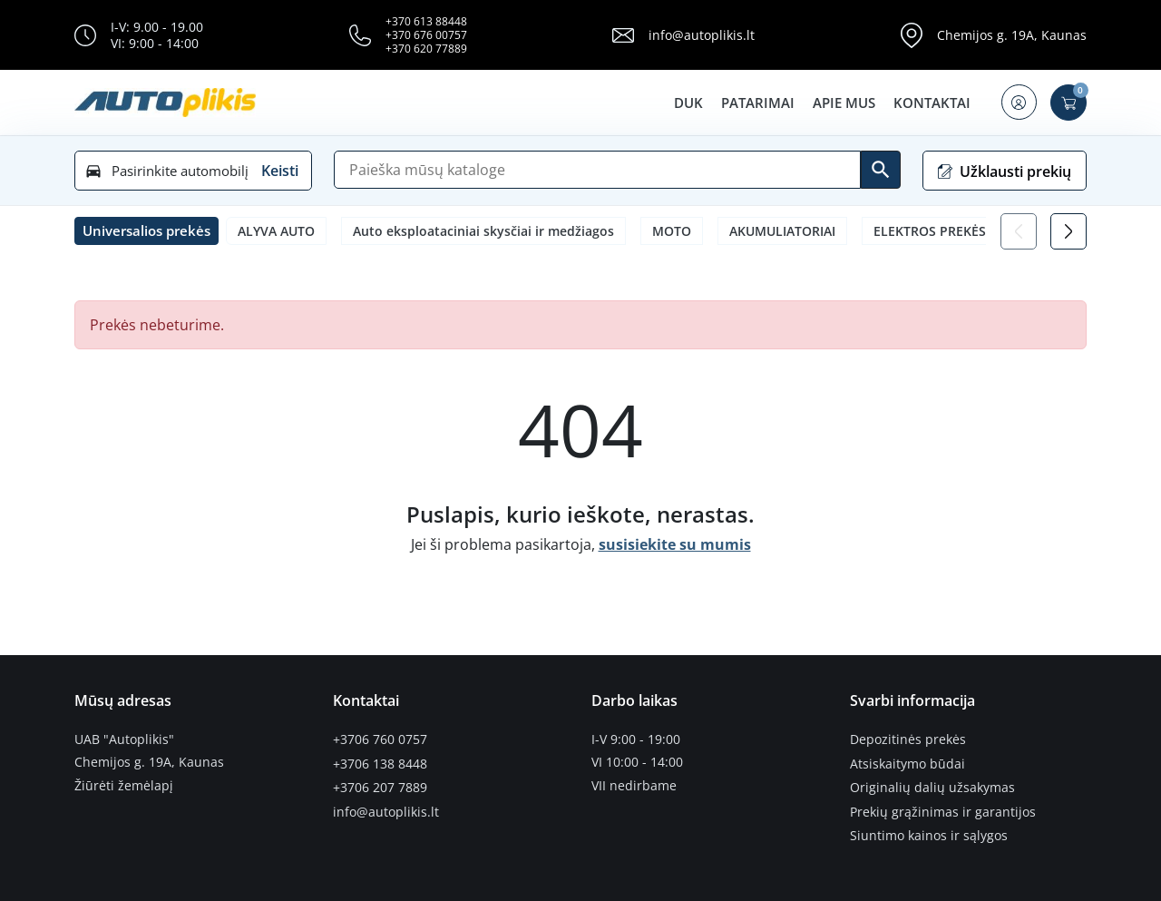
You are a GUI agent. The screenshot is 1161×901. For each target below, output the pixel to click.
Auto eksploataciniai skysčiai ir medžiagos (483, 231)
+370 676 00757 (426, 35)
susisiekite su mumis (675, 544)
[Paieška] (597, 170)
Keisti (279, 171)
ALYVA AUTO (276, 231)
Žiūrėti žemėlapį (123, 786)
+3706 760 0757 (380, 739)
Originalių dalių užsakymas (932, 786)
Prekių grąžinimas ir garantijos (943, 808)
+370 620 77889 (426, 48)
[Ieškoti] (881, 170)
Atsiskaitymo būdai (907, 762)
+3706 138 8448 (380, 762)
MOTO (671, 231)
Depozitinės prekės (908, 739)
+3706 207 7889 (380, 786)
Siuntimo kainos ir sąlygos (929, 832)
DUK (686, 102)
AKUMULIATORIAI (782, 231)
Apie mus (842, 102)
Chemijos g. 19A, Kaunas (1012, 35)
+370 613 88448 (426, 21)
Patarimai (756, 102)
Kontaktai (930, 102)
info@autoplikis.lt (702, 35)
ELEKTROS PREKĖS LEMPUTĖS (964, 231)
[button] (1018, 102)
